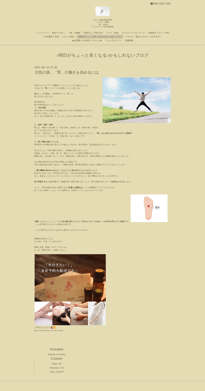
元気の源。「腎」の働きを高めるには (67, 72)
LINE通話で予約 (51, 37)
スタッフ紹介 (68, 37)
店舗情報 (129, 40)
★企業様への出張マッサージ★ (87, 40)
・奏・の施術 (74, 33)
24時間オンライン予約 (158, 33)
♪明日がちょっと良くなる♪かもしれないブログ (100, 37)
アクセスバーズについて (133, 33)
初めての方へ (58, 33)
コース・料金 (112, 33)
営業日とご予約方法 (93, 33)
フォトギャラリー (113, 40)
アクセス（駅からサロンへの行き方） (144, 37)
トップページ (42, 33)
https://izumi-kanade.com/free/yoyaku (48, 330)
